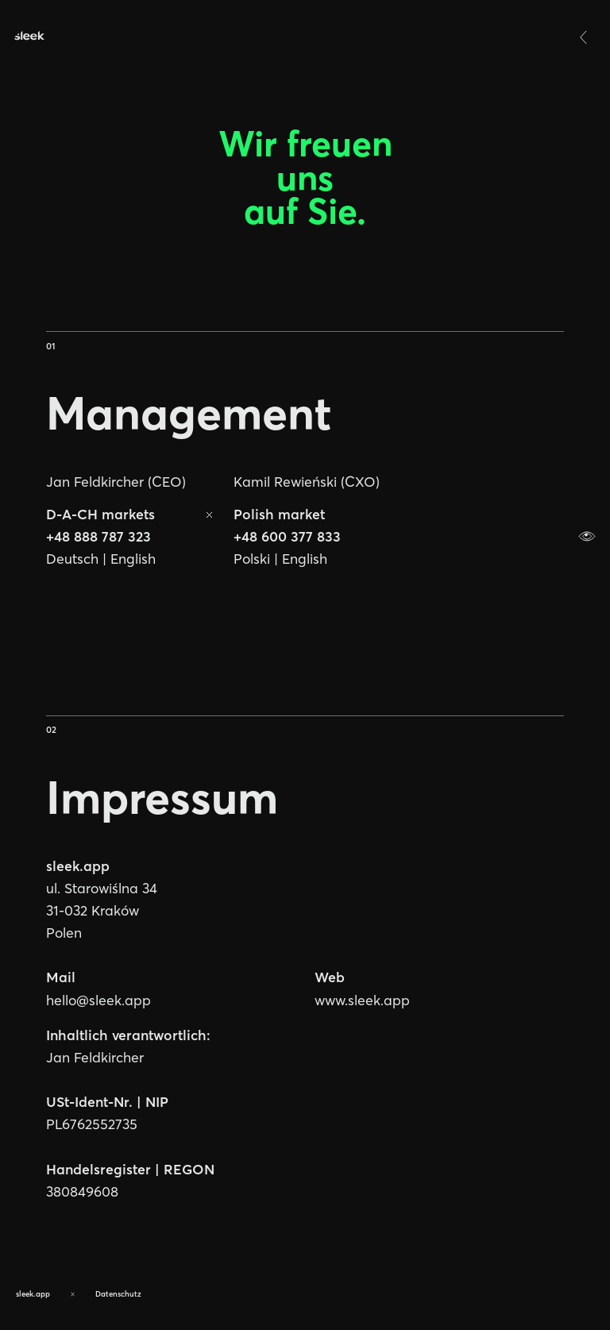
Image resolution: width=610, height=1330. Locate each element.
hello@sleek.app (98, 1000)
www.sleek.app (362, 1000)
